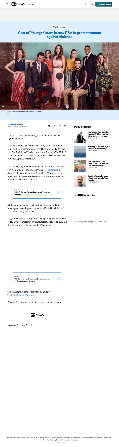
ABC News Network (13, 438)
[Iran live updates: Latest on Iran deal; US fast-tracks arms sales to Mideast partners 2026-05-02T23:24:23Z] (93, 138)
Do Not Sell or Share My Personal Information (55, 441)
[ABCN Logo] (18, 4)
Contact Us (74, 441)
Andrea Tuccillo (16, 125)
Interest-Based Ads (77, 438)
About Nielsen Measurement (93, 438)
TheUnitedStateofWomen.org (21, 295)
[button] (7, 4)
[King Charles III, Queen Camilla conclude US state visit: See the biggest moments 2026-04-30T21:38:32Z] (93, 167)
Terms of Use (107, 438)
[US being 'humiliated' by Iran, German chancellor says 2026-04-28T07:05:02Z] (93, 152)
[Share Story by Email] (59, 126)
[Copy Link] (64, 126)
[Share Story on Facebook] (49, 126)
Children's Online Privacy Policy (60, 438)
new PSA (32, 156)
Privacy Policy (25, 438)
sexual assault (53, 170)
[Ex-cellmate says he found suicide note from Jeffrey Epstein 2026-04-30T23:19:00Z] (93, 182)
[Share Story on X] (54, 126)
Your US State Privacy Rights (39, 438)
